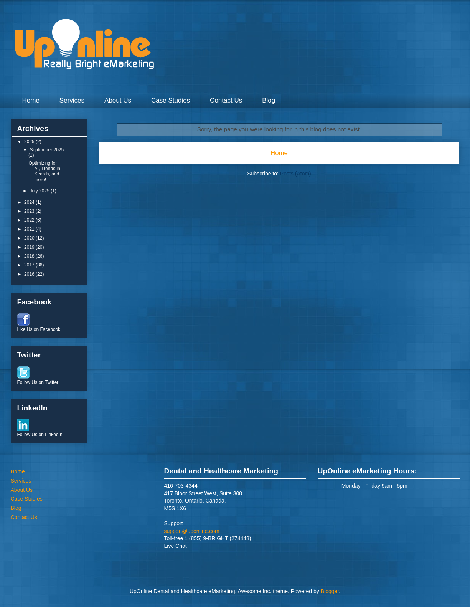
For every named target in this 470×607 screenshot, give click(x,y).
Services (71, 100)
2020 (30, 238)
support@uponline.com (191, 531)
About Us (117, 100)
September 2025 (47, 149)
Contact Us (226, 100)
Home (31, 100)
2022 (30, 220)
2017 (30, 265)
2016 (30, 274)
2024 (30, 202)
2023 (30, 211)
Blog (268, 100)
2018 (30, 256)
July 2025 (40, 191)
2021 (30, 229)
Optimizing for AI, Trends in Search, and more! (44, 171)
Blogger (330, 591)
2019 (30, 247)
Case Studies (170, 100)
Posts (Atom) (295, 173)
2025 (30, 141)
